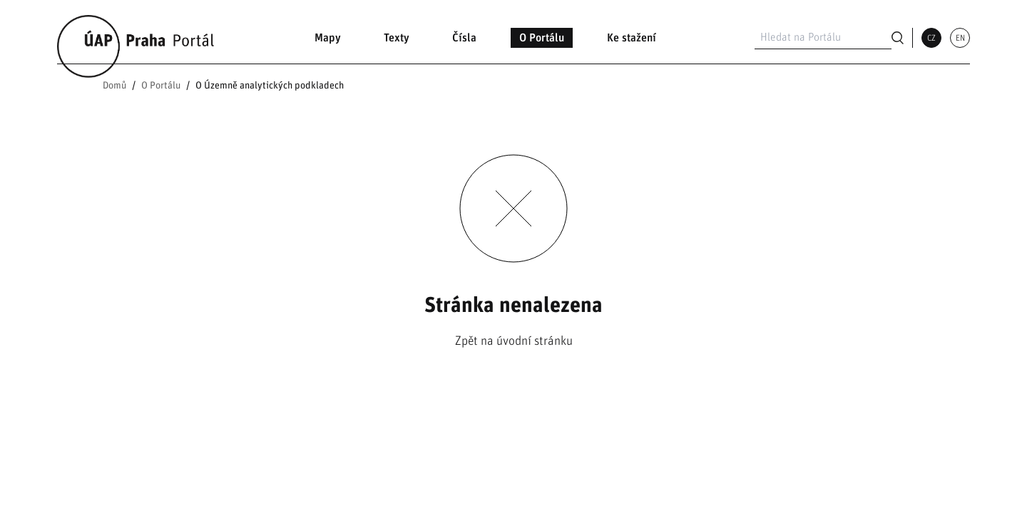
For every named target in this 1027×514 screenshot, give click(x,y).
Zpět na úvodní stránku (514, 341)
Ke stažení (631, 38)
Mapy (328, 38)
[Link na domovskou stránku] (137, 37)
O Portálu (541, 38)
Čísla (464, 38)
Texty (396, 38)
